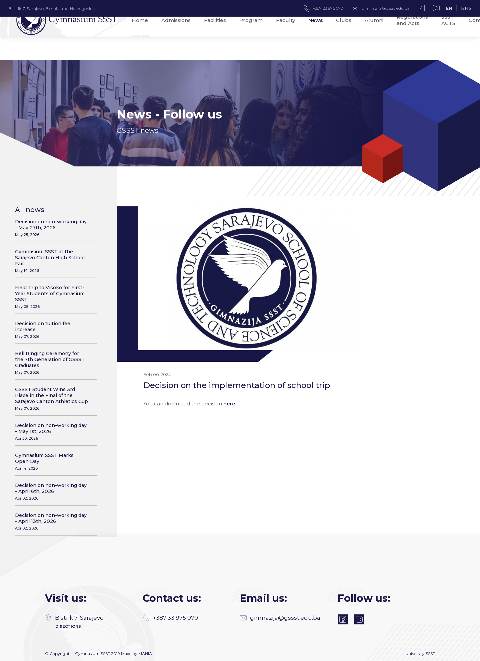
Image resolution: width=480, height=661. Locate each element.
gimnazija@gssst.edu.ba (386, 8)
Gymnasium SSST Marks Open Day (51, 461)
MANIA (145, 653)
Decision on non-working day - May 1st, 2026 (51, 431)
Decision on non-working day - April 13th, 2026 (51, 521)
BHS (466, 8)
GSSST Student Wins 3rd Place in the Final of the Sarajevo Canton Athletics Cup (51, 398)
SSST (430, 653)
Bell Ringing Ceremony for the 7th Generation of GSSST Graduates (51, 362)
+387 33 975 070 (170, 617)
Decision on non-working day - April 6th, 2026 (51, 491)
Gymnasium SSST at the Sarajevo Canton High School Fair (51, 261)
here (229, 404)
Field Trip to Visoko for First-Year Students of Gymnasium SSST (51, 297)
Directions (68, 626)
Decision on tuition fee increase (51, 330)
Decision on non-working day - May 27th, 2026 (51, 228)
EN (449, 8)
